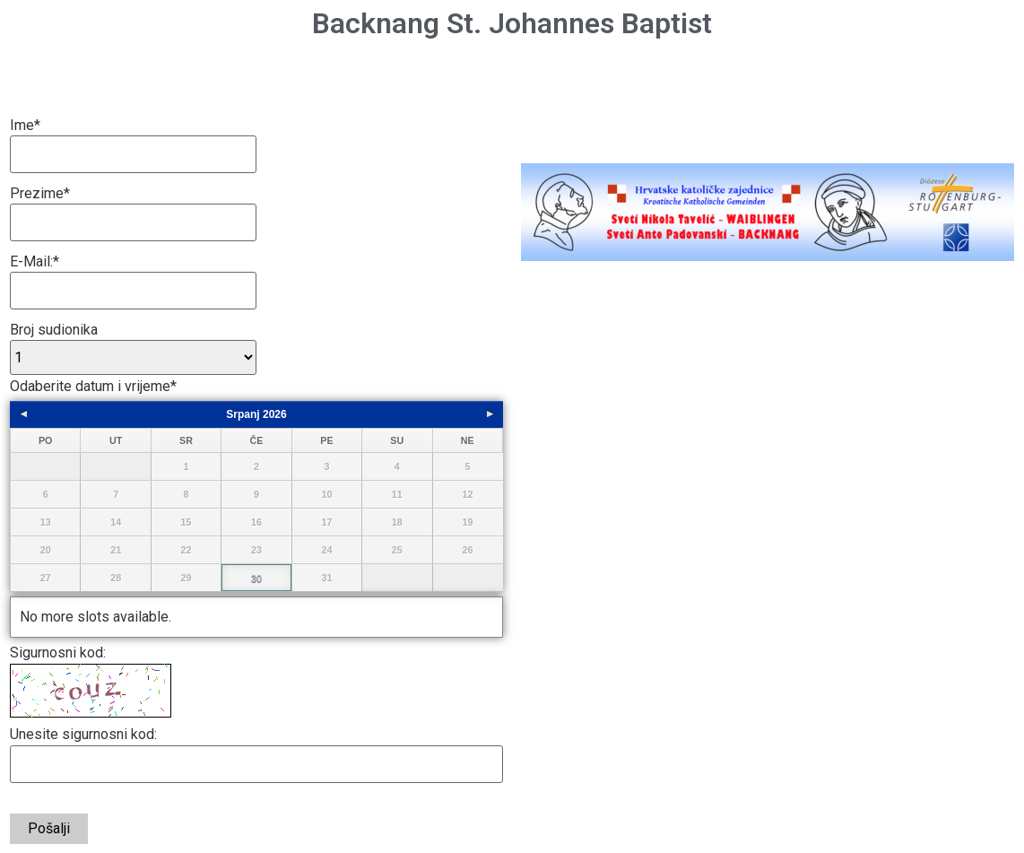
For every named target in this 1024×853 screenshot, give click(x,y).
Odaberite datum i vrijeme (93, 386)
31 (326, 577)
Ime (25, 125)
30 (256, 578)
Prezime (40, 194)
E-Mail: (34, 262)
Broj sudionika (54, 330)
